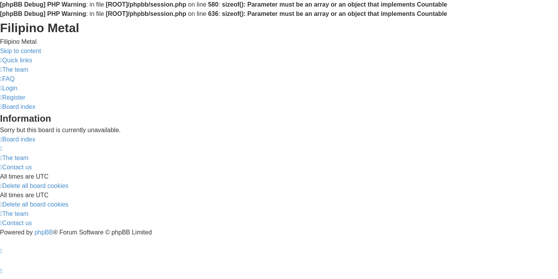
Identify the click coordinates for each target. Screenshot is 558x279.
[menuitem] (14, 69)
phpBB (43, 232)
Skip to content (20, 51)
